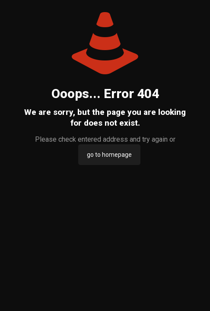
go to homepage (109, 154)
